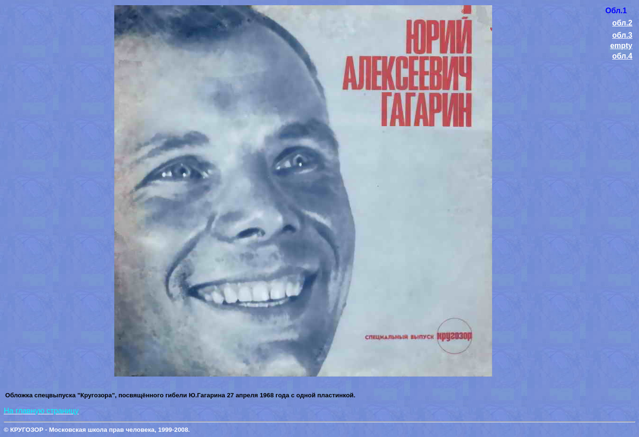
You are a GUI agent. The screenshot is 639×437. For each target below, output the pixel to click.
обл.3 (622, 35)
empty (621, 46)
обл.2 (622, 23)
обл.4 (622, 56)
